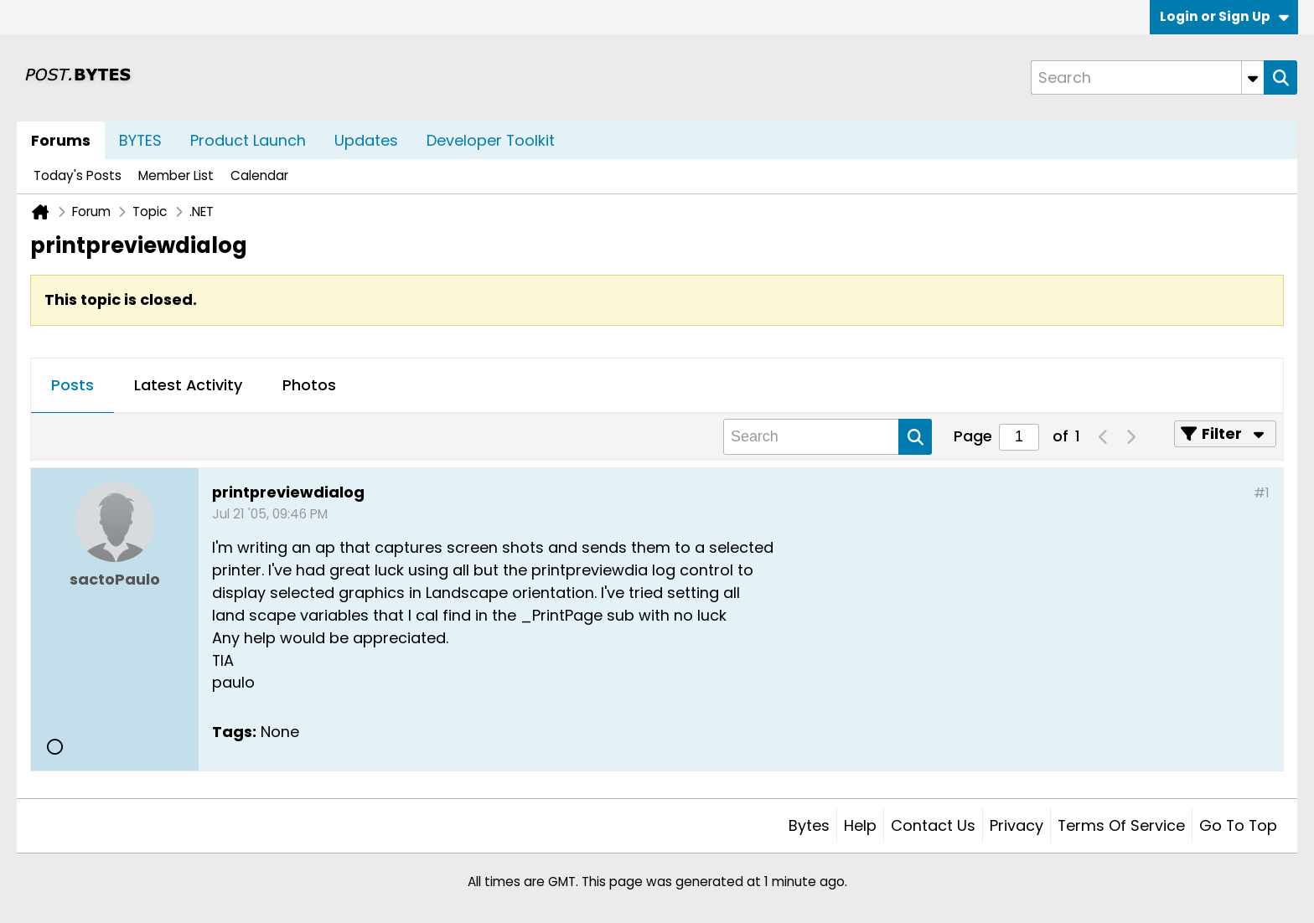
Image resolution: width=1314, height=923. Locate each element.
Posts (72, 384)
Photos (309, 384)
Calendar (259, 175)
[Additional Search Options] (1253, 77)
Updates (366, 140)
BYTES (140, 140)
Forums (61, 140)
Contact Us (933, 825)
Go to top (1238, 825)
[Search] (1147, 77)
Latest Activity (188, 384)
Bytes (809, 825)
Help (860, 825)
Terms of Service (1121, 825)
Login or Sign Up (1224, 16)
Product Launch (248, 140)
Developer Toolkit (491, 140)
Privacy (1016, 825)
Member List (176, 175)
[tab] (72, 386)
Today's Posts (78, 175)
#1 (1262, 493)
